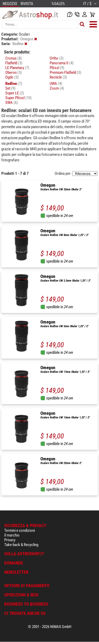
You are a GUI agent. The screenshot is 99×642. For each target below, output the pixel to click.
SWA (11, 102)
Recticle (58, 77)
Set (10, 88)
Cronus (13, 58)
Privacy (9, 540)
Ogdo (12, 77)
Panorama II (62, 63)
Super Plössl (18, 97)
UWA (56, 83)
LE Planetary (17, 67)
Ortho (57, 58)
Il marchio (12, 535)
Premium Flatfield (65, 72)
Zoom (57, 88)
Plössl (57, 67)
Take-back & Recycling (21, 544)
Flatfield (13, 63)
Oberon (13, 72)
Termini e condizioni (19, 530)
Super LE (14, 93)
